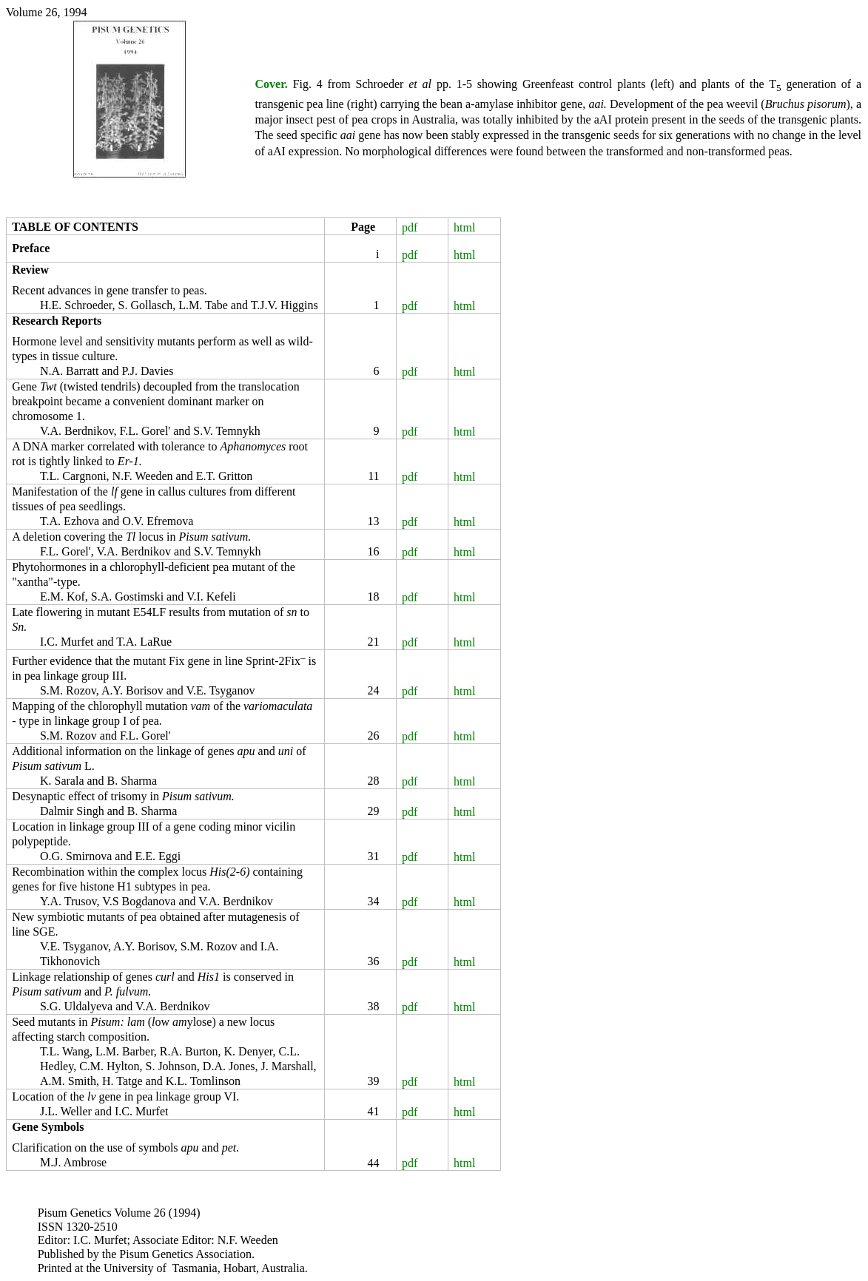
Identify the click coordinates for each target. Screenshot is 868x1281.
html (464, 227)
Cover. (271, 84)
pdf (409, 227)
